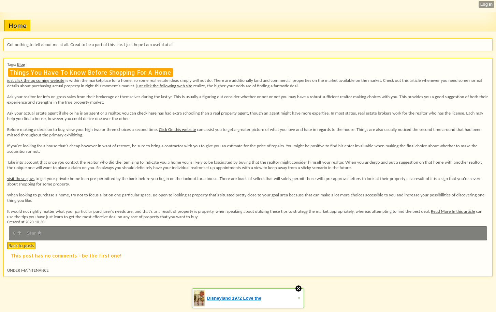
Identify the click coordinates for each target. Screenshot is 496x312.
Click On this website (177, 129)
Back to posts (21, 246)
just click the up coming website (35, 80)
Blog (21, 64)
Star (34, 233)
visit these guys (20, 178)
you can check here (139, 113)
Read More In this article (453, 211)
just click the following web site (164, 85)
